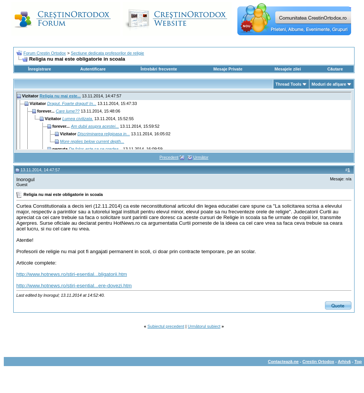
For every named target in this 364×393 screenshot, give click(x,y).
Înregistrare (39, 69)
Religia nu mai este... (60, 96)
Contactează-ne (283, 361)
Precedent (168, 157)
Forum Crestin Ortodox (45, 53)
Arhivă (344, 361)
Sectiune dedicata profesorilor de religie (107, 53)
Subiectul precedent (165, 326)
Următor (201, 157)
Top (358, 361)
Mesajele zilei (288, 69)
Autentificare (92, 69)
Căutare (335, 69)
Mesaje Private (227, 69)
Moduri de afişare (329, 84)
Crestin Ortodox (318, 361)
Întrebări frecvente (159, 69)
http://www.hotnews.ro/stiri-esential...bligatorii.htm (71, 274)
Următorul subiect (204, 326)
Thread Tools (288, 84)
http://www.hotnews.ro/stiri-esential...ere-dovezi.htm (74, 285)
